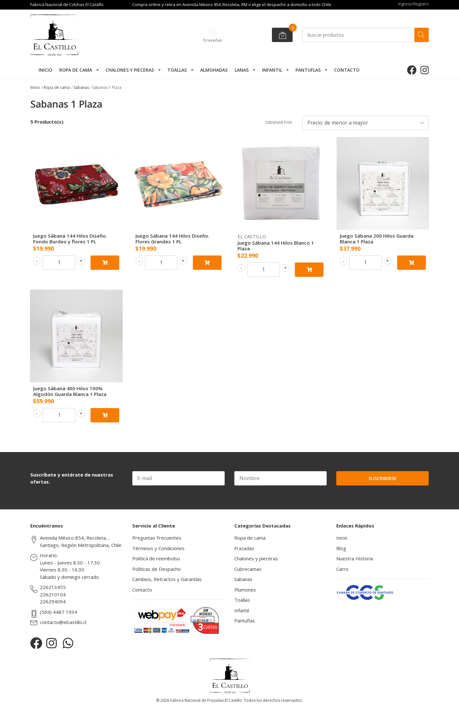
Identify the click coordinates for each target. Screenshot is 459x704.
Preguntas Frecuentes (156, 538)
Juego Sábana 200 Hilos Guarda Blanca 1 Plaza (376, 239)
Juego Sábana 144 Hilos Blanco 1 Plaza (275, 246)
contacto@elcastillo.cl (63, 622)
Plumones (245, 589)
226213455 (53, 587)
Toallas (177, 70)
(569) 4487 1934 (58, 612)
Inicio (45, 70)
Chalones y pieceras (130, 70)
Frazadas (244, 548)
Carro (342, 569)
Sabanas (81, 87)
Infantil (272, 70)
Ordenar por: (279, 122)
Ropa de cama (75, 70)
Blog (341, 548)
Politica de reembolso (156, 558)
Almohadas (214, 70)
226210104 (53, 594)
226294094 (53, 601)
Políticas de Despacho (156, 569)
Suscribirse (382, 478)
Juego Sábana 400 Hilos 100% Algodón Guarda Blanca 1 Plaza (69, 391)
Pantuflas (308, 70)
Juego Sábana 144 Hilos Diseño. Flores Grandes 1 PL (172, 239)
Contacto (347, 70)
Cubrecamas (247, 569)
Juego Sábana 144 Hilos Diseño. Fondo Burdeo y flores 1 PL (70, 239)
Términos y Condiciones (158, 548)
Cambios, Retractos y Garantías (167, 579)
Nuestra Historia (354, 558)
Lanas (242, 70)
